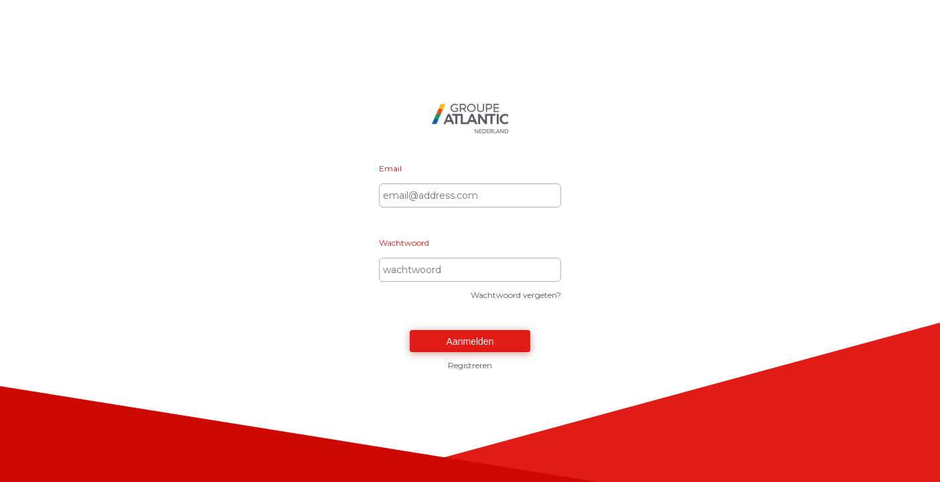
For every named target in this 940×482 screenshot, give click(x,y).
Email (390, 168)
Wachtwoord (404, 243)
